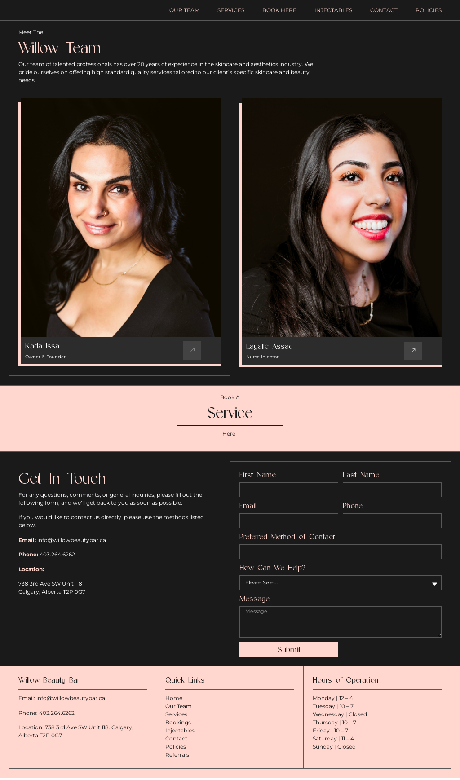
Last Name (361, 479)
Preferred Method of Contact (287, 541)
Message (254, 603)
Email (248, 510)
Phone (353, 510)
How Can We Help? (272, 572)
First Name (257, 479)
